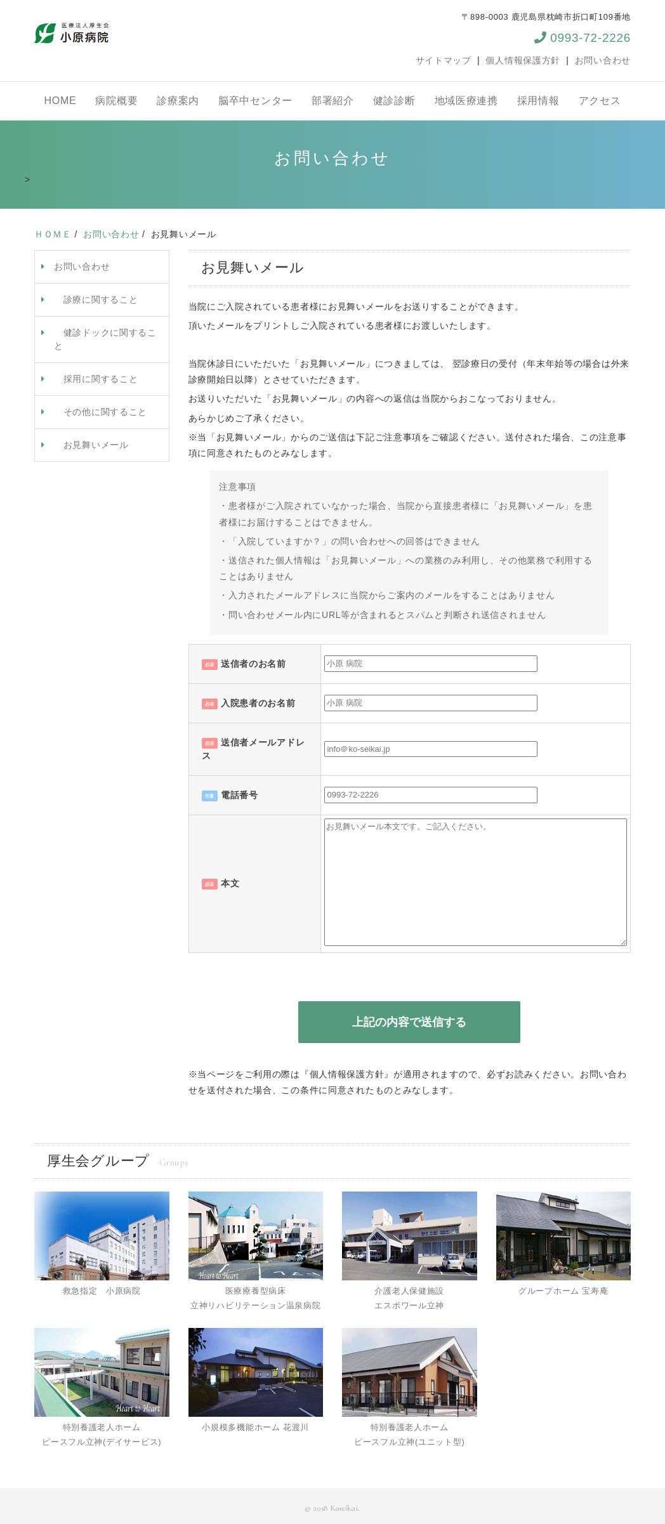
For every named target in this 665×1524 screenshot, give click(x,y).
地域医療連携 (466, 100)
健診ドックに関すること (105, 339)
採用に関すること (96, 379)
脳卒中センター (255, 100)
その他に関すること (100, 412)
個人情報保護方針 (522, 60)
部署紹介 (333, 100)
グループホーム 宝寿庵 (563, 1291)
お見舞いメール (91, 445)
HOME (60, 100)
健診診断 (394, 100)
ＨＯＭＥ (53, 234)
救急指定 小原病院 (102, 1291)
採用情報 (538, 100)
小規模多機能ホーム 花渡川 (255, 1427)
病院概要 (116, 100)
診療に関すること (96, 299)
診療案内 (178, 100)
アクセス (600, 100)
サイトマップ (443, 60)
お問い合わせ (603, 60)
